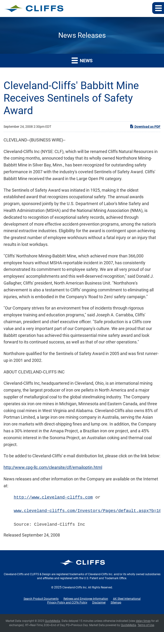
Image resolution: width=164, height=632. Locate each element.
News (82, 60)
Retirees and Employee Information (85, 598)
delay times (143, 621)
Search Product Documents (41, 598)
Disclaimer (99, 602)
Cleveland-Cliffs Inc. (74, 587)
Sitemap (116, 602)
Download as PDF (145, 126)
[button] (158, 8)
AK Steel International (127, 598)
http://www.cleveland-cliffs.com (53, 497)
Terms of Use (146, 625)
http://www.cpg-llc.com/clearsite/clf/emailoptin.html (53, 467)
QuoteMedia (52, 621)
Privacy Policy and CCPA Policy (67, 602)
